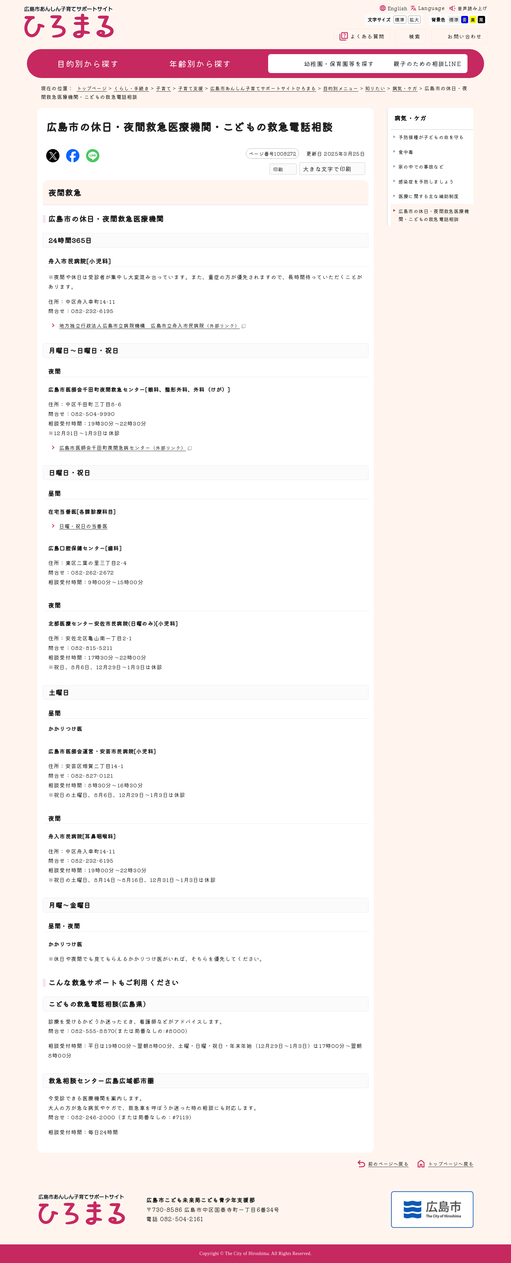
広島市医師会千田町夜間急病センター (128, 447)
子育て (168, 88)
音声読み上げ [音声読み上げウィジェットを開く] (472, 8)
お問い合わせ (465, 36)
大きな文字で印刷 (327, 169)
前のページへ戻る (384, 1163)
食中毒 (406, 149)
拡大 (413, 19)
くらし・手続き (134, 88)
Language (431, 8)
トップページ (93, 88)
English (398, 8)
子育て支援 (196, 88)
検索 (414, 36)
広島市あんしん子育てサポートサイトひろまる (273, 88)
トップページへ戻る (449, 1163)
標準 (399, 19)
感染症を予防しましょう (426, 179)
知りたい (392, 88)
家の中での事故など (421, 164)
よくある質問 (367, 36)
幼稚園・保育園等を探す (339, 63)
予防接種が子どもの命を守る (431, 134)
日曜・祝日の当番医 (85, 526)
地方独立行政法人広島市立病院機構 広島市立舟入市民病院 (157, 325)
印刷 (278, 169)
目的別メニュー (355, 88)
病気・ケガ (423, 88)
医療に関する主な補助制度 (428, 194)
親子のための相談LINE (427, 63)
